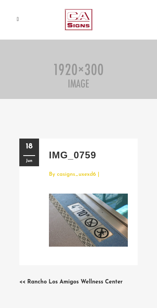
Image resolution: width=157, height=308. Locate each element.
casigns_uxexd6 (76, 174)
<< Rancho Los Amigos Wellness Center (71, 282)
